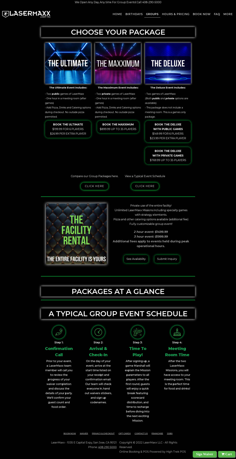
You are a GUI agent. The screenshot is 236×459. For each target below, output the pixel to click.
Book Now (70, 433)
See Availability (136, 258)
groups (152, 14)
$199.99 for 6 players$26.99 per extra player (68, 128)
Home (117, 14)
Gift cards (124, 433)
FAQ (217, 14)
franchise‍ (157, 433)
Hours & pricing (175, 14)
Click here (94, 186)
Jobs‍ (169, 433)
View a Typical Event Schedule (145, 176)
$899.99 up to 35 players (118, 126)
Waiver (84, 433)
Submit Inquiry (167, 258)
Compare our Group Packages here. (94, 176)
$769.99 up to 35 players (168, 155)
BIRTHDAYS (134, 14)
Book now (202, 14)
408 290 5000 (107, 447)
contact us (141, 433)
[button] (228, 14)
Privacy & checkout (103, 433)
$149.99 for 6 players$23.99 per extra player (168, 131)
